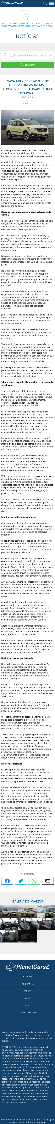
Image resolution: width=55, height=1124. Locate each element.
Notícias (28, 14)
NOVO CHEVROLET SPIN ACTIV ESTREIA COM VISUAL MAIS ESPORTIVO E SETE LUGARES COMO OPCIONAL (27, 25)
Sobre (27, 1005)
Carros (27, 991)
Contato (27, 998)
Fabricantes (27, 983)
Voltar (28, 103)
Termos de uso (27, 1012)
